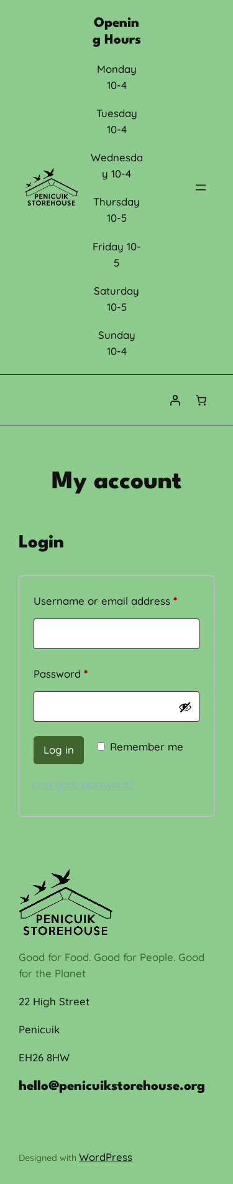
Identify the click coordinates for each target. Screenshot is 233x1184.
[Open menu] (200, 187)
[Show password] (185, 707)
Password (82, 671)
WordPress (105, 1156)
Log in (58, 749)
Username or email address (116, 598)
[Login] (175, 400)
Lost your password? (83, 784)
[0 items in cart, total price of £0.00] (201, 400)
